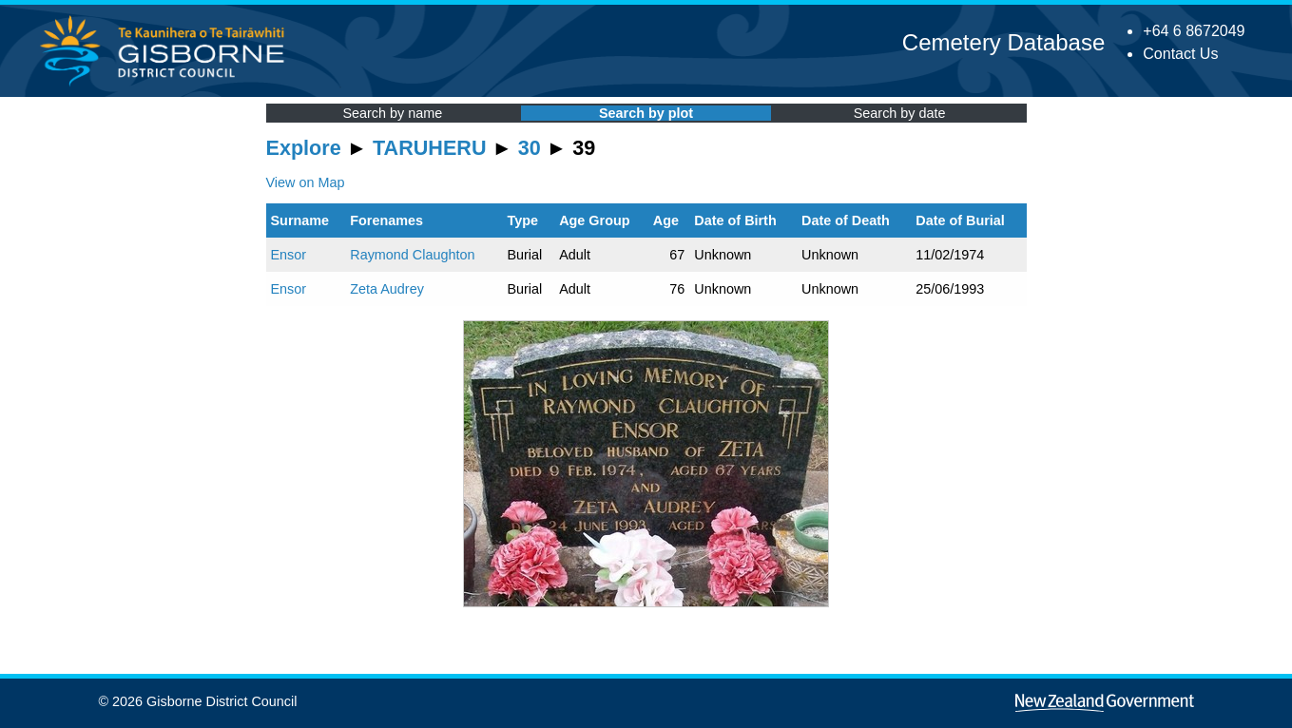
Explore (303, 148)
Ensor (289, 254)
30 (529, 148)
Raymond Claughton (412, 254)
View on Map (305, 182)
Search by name (392, 113)
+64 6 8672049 (1193, 31)
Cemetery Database (1003, 42)
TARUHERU (429, 148)
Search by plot (646, 113)
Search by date (900, 113)
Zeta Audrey (387, 289)
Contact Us (1180, 54)
